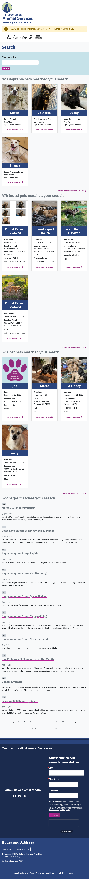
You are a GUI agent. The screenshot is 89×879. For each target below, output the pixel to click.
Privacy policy (68, 873)
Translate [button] (38, 38)
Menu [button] (8, 38)
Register (55, 815)
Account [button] (23, 38)
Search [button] (15, 38)
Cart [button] (30, 38)
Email (51, 768)
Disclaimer (55, 873)
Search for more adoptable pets (71, 191)
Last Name (53, 790)
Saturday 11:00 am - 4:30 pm (16, 849)
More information (14, 129)
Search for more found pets (73, 347)
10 (56, 721)
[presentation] (64, 823)
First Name (54, 779)
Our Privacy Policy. (65, 810)
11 (63, 721)
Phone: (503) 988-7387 (13, 861)
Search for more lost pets (73, 493)
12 (71, 721)
